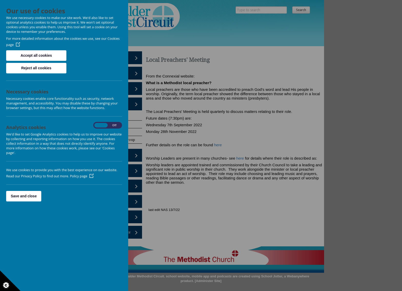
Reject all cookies (36, 68)
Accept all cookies (36, 55)
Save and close (24, 196)
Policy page (82, 176)
